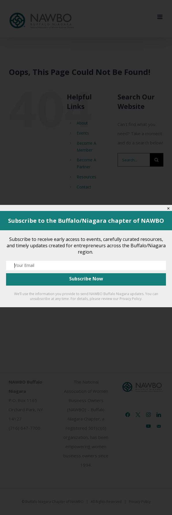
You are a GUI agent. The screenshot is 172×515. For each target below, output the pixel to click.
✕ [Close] (168, 208)
